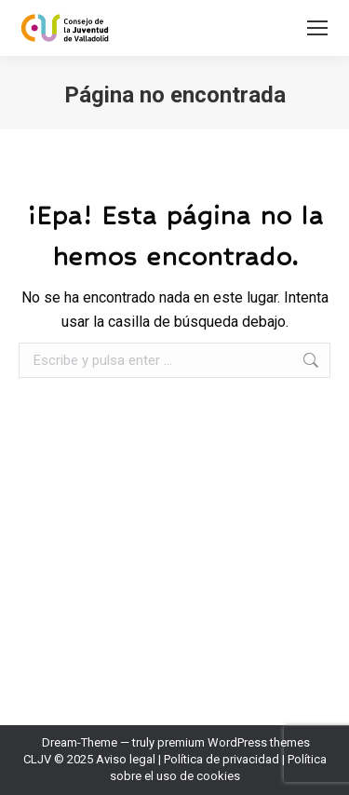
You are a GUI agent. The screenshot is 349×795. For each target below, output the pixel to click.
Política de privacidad (221, 759)
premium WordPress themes (233, 742)
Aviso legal (125, 759)
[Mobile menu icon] (317, 28)
